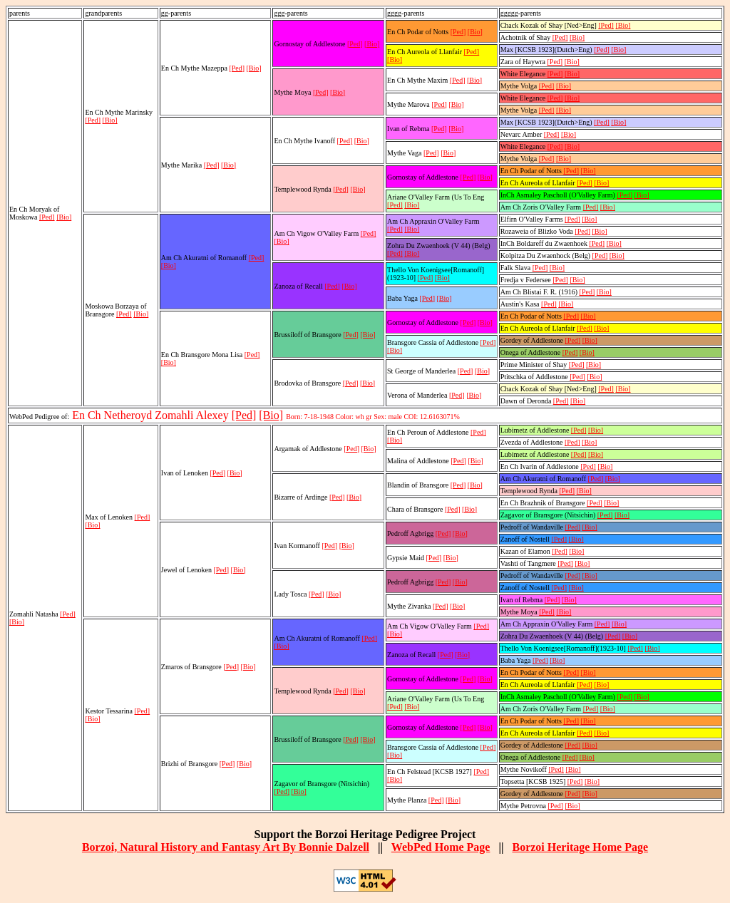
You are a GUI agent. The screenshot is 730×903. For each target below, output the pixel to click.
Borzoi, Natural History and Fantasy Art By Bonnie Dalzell (225, 847)
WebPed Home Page (440, 847)
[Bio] (63, 217)
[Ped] (47, 217)
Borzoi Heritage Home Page (580, 847)
